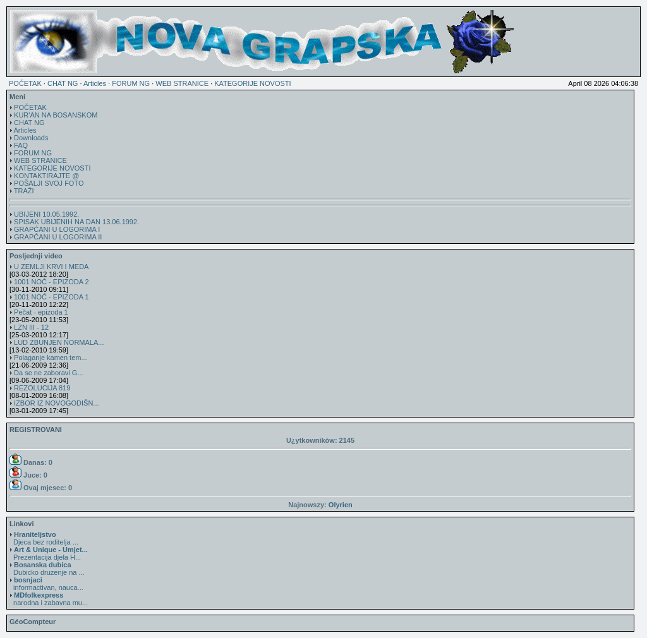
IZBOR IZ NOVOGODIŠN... (56, 403)
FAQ (21, 145)
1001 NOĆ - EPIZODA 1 (51, 297)
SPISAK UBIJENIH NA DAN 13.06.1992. (76, 222)
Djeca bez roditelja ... (43, 538)
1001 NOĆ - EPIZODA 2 (51, 282)
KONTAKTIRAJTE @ (46, 175)
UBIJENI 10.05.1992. (46, 214)
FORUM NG (131, 83)
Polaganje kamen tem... (50, 357)
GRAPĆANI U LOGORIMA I (57, 229)
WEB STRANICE (182, 83)
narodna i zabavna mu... (48, 598)
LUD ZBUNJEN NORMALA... (59, 342)
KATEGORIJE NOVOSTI (252, 83)
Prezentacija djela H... (48, 553)
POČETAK (25, 83)
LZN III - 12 (31, 327)
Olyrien (341, 505)
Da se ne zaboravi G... (48, 372)
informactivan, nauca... (46, 583)
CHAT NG (62, 83)
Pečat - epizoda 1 (41, 312)
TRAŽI (24, 191)
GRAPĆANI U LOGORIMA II (58, 237)
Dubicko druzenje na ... (47, 568)
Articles (94, 83)
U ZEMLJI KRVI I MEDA (51, 266)
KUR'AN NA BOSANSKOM (55, 115)
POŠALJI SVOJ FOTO (48, 183)
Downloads (31, 137)
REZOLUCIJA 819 (42, 388)
